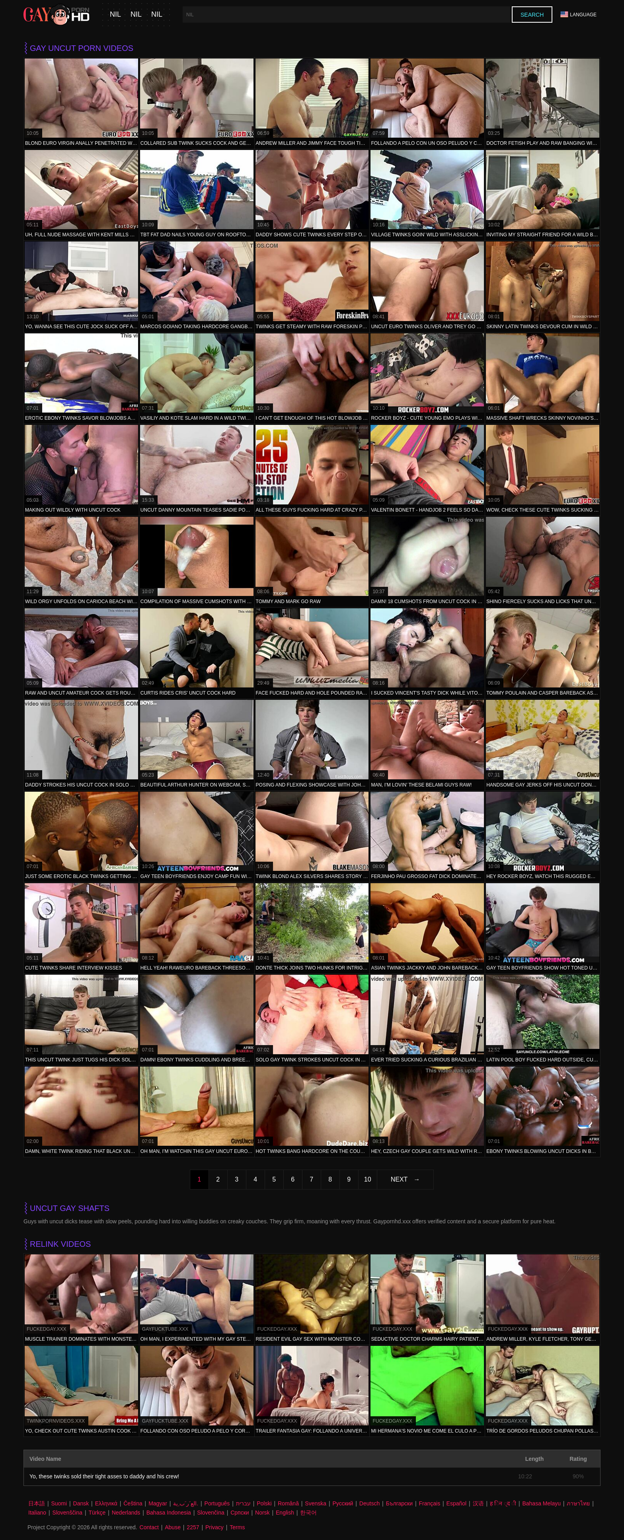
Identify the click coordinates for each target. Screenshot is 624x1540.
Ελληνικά (106, 1503)
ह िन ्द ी (503, 1503)
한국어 (308, 1512)
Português (217, 1503)
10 (367, 1179)
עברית (243, 1503)
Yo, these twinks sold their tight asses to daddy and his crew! (104, 1476)
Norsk (262, 1512)
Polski (264, 1503)
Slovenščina (68, 1512)
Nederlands (126, 1512)
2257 (193, 1527)
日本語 (36, 1503)
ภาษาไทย (578, 1503)
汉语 (478, 1503)
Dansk (81, 1503)
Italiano (37, 1512)
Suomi (59, 1503)
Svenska (315, 1503)
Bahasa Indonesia (168, 1512)
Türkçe (97, 1512)
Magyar (157, 1503)
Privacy (214, 1527)
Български (399, 1503)
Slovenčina (210, 1512)
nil (115, 14)
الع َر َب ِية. (185, 1503)
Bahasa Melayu (541, 1503)
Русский (342, 1503)
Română (288, 1503)
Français (429, 1503)
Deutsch (369, 1503)
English (285, 1512)
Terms (237, 1527)
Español (457, 1503)
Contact (149, 1527)
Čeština (132, 1503)
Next (399, 1179)
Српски (239, 1512)
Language (578, 14)
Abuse (173, 1527)
